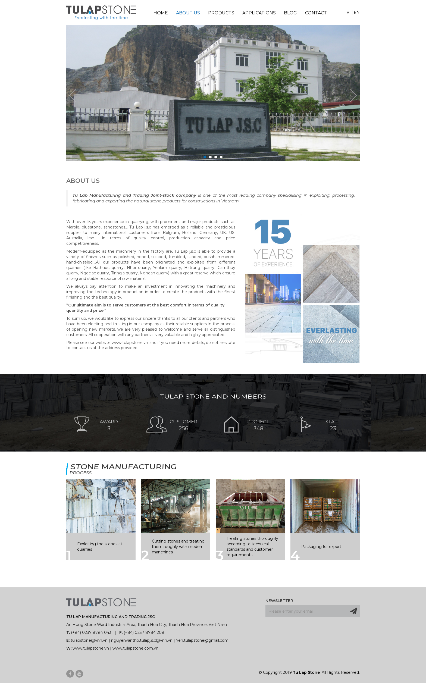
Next (353, 95)
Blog (290, 12)
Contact (316, 12)
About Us (188, 12)
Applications (259, 12)
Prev (73, 95)
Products (221, 12)
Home (161, 12)
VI (349, 12)
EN (357, 12)
